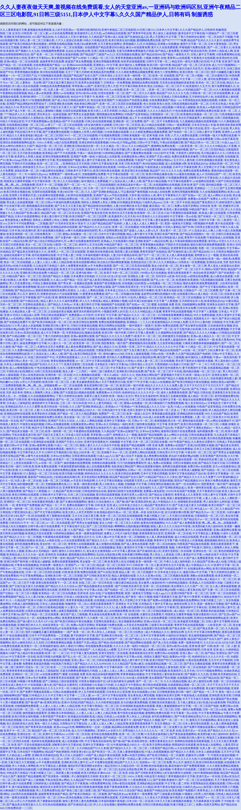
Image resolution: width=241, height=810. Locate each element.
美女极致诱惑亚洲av (88, 382)
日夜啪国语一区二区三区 (164, 114)
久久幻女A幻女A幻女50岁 (111, 276)
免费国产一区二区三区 (112, 413)
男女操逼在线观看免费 (102, 614)
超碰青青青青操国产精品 (53, 794)
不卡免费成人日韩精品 (156, 248)
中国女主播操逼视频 (44, 283)
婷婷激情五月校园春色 (175, 336)
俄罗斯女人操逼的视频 (174, 139)
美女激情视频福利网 (200, 635)
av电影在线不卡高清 (215, 554)
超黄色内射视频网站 (153, 522)
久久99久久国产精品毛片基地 (105, 656)
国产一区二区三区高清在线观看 (131, 265)
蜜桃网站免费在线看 (207, 110)
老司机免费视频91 (218, 79)
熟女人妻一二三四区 (75, 371)
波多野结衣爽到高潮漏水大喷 (158, 293)
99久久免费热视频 (204, 315)
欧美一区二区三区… (136, 89)
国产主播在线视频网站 (73, 501)
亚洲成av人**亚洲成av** (119, 406)
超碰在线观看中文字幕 (17, 255)
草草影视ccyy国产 (82, 86)
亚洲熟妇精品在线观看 (150, 783)
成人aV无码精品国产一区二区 (194, 89)
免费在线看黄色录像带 (185, 156)
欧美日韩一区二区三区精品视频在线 (151, 610)
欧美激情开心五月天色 (87, 33)
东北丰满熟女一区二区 (61, 149)
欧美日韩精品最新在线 (159, 174)
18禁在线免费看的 (79, 220)
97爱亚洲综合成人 (22, 512)
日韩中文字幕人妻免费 (140, 332)
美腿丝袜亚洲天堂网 (168, 695)
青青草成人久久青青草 (30, 198)
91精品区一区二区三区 (61, 272)
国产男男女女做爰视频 (81, 114)
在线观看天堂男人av (136, 480)
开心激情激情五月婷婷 (84, 776)
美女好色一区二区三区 (95, 367)
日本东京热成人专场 (222, 103)
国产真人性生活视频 (165, 642)
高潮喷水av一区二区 (97, 508)
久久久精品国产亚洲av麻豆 (24, 212)
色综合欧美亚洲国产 (103, 100)
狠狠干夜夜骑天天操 (165, 596)
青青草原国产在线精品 (153, 251)
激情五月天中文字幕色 (88, 519)
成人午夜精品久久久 (164, 501)
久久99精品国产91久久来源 (35, 470)
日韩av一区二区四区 (140, 470)
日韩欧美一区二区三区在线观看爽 (210, 93)
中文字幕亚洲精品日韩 (30, 737)
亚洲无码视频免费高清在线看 (40, 589)
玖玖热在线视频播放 (55, 804)
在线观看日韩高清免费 (154, 628)
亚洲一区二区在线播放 (125, 227)
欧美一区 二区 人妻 (225, 646)
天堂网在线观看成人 (35, 304)
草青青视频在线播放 (27, 72)
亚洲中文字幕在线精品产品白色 (171, 389)
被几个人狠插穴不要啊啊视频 (149, 318)
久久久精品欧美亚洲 (105, 308)
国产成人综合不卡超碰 (128, 455)
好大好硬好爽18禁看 (122, 209)
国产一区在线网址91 (188, 484)
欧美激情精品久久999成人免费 (170, 322)
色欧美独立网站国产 (86, 103)
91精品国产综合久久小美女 (161, 477)
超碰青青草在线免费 (52, 61)
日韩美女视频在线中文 (92, 681)
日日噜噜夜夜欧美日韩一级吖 (174, 691)
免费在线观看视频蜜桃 (112, 322)
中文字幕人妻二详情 (69, 255)
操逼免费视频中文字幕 (72, 68)
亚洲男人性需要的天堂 (22, 195)
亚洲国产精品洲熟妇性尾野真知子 (27, 103)
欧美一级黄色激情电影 (89, 533)
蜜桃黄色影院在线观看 (72, 297)
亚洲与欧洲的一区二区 (89, 272)
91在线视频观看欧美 (93, 698)
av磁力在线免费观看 (66, 142)
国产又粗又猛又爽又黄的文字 (60, 82)
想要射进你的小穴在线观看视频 (60, 293)
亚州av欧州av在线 (86, 93)
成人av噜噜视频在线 (21, 367)
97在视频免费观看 (40, 100)
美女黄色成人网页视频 (141, 695)
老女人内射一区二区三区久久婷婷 (119, 522)
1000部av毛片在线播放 (130, 167)
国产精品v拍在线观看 (111, 642)
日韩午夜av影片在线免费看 (44, 526)
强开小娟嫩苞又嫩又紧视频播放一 (45, 632)
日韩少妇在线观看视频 (98, 121)
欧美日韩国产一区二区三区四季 (88, 216)
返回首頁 (142, 40)
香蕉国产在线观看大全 (156, 438)
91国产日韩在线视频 (228, 181)
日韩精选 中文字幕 (223, 322)
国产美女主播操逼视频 (197, 663)
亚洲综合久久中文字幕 (128, 438)
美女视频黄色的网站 (130, 621)
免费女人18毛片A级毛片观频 (121, 533)
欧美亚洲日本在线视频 (135, 170)
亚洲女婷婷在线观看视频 (93, 142)
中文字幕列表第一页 (44, 181)
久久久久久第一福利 (125, 646)
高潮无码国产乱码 (58, 350)
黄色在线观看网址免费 (84, 79)
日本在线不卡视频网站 (30, 751)
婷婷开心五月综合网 (91, 244)
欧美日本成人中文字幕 (17, 427)
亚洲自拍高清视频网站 (223, 716)
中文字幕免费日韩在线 (126, 269)
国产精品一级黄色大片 (176, 54)
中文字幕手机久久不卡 (30, 452)
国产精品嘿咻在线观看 (138, 642)
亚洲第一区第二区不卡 (131, 346)
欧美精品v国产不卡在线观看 (67, 121)
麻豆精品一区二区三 (161, 205)
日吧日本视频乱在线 (185, 463)
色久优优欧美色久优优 (13, 58)
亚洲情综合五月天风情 (76, 163)
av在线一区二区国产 (194, 350)
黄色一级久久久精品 (46, 723)
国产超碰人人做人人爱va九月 (141, 230)
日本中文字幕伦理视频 (111, 234)
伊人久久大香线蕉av (165, 262)
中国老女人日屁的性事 (149, 209)
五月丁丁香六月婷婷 (77, 72)
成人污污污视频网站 (115, 470)
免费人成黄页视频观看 (64, 610)
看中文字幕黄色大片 (169, 195)
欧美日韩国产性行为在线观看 (167, 660)
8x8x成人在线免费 (159, 191)
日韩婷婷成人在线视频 (42, 579)
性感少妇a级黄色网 (85, 43)
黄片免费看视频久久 (224, 86)
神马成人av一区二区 (206, 508)
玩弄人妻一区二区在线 (61, 89)
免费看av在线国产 (198, 198)
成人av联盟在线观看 (174, 639)
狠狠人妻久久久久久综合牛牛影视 (99, 445)
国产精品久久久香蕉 (182, 751)
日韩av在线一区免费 (162, 353)
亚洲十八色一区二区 (132, 459)
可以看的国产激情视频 (134, 191)
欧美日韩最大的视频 (94, 318)
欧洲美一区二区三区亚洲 (110, 96)
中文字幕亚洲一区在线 (22, 656)
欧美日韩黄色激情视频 (89, 787)
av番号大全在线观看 (37, 455)
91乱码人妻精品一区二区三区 (145, 297)
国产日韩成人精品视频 (159, 107)
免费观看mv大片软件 (81, 315)
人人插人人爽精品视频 (90, 290)
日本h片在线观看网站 (27, 216)
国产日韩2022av (127, 329)
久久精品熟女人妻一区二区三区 (28, 311)
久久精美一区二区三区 (100, 617)
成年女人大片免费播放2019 (64, 248)
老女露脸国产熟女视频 (162, 677)
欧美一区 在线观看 (163, 75)
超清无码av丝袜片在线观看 (16, 265)
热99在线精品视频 (153, 163)
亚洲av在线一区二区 (24, 487)
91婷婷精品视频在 (113, 153)
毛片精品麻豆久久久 (213, 153)
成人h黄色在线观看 (221, 276)
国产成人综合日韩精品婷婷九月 (70, 100)
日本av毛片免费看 (36, 677)
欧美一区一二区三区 (57, 653)
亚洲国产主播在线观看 (131, 579)
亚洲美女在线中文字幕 (220, 304)
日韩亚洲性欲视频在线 (161, 484)
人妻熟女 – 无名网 (30, 82)
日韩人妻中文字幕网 (203, 54)
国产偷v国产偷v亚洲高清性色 (133, 501)
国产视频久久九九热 (27, 50)
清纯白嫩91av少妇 (113, 353)
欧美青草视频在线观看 (113, 558)
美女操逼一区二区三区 (77, 417)
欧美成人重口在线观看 (212, 212)
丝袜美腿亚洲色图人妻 (223, 378)
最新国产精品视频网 (150, 434)
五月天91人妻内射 (184, 160)
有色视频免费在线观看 (98, 646)
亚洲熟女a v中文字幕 (105, 65)
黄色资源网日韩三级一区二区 (101, 385)
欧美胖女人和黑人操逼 (28, 156)
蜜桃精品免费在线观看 (145, 82)
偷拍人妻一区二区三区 (104, 769)
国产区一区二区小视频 (189, 75)
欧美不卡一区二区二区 (147, 336)
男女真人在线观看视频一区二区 (25, 202)
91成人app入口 (230, 142)
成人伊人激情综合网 (200, 681)
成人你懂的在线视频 (108, 544)
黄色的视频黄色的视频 (56, 660)
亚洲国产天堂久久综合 (61, 420)
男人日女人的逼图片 (72, 755)
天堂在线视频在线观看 (37, 744)
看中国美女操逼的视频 (150, 198)
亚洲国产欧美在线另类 (193, 50)
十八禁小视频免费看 (12, 702)
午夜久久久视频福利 (145, 448)
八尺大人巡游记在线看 (68, 40)
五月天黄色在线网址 (110, 43)
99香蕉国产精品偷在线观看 (193, 544)
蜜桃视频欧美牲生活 (216, 540)
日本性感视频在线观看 (209, 160)
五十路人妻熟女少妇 (189, 702)
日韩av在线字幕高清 (226, 139)
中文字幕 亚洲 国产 (221, 61)
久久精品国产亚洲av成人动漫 (106, 36)
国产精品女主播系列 (161, 494)
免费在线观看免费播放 (196, 170)
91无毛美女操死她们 (156, 734)
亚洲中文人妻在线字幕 (116, 519)
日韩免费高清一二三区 (47, 234)
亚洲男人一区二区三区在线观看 (66, 251)
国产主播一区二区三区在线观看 (220, 589)
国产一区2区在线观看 (32, 515)
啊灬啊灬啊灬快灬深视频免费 (17, 184)
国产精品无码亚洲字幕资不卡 (114, 720)
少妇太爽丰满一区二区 (221, 350)
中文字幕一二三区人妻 (193, 79)
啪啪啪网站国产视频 (16, 695)
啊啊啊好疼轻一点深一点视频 (93, 727)
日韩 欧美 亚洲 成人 (106, 505)
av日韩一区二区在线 (78, 734)
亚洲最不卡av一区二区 (114, 452)
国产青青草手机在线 (139, 33)
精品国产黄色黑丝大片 (204, 202)
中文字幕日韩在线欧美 (128, 68)
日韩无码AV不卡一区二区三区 (27, 522)
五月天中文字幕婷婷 (129, 649)
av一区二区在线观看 (71, 385)
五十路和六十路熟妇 (180, 318)
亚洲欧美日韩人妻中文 (56, 325)
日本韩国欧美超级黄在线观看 (137, 706)
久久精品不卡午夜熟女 (25, 519)
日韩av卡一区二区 (36, 149)
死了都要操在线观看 (59, 515)
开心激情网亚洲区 (54, 600)
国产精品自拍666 (151, 54)
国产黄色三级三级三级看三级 (78, 790)
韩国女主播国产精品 (156, 656)
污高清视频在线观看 (211, 279)
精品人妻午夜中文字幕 (139, 234)
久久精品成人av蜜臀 (104, 649)
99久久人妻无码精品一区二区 (158, 269)
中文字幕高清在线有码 (98, 741)
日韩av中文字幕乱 (147, 142)
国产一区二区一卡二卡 (77, 184)
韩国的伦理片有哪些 (142, 290)
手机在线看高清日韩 (24, 434)
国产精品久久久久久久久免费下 (114, 336)
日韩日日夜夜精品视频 (165, 79)
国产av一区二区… (36, 547)
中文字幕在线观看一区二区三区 (126, 174)
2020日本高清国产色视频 (180, 491)
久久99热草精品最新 (108, 702)
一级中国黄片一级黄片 (140, 325)
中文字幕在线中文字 (119, 698)
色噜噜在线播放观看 (104, 463)
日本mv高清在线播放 (27, 332)
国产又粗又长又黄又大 (58, 107)
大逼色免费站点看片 (16, 100)
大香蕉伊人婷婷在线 (188, 153)
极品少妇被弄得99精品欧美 (36, 698)
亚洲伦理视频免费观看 (106, 61)
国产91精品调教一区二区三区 (24, 336)
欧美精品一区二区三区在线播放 (183, 297)
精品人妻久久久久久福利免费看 (59, 301)
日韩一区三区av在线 (214, 709)
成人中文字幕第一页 (53, 332)
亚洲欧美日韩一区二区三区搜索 (64, 575)
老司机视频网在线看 (44, 255)
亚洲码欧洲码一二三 (32, 96)
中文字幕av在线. (93, 589)
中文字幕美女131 (120, 367)
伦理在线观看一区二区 (111, 93)
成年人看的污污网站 (72, 646)
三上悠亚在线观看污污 (24, 463)
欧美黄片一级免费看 (141, 794)
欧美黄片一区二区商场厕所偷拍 (112, 448)
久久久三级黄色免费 (93, 357)
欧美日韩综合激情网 (85, 322)
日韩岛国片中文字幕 (114, 410)
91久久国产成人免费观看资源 (183, 522)
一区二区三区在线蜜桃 (84, 135)
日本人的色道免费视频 (215, 329)
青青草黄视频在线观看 (128, 58)
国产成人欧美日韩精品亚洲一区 (103, 279)
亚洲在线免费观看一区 (145, 568)
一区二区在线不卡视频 (219, 36)
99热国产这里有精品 (137, 114)
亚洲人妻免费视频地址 (58, 117)
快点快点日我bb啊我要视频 (113, 262)
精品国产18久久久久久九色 (173, 93)
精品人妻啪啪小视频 (49, 110)
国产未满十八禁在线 (144, 367)
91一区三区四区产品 (25, 75)
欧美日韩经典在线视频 (107, 170)
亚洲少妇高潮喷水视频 (70, 427)
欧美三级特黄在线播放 (142, 424)
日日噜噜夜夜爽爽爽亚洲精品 (174, 315)
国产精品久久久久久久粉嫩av (200, 332)
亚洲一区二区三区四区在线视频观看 (120, 103)
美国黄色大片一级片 (205, 318)
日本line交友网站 (78, 167)
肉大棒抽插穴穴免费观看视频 (166, 403)
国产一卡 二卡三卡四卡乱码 (206, 364)
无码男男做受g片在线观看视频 (59, 628)
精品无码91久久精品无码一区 (108, 258)
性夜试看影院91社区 (205, 614)
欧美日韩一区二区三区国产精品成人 (30, 639)
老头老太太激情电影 (99, 551)
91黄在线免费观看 (196, 660)
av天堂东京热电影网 (83, 480)
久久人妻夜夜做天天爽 (59, 389)
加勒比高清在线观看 (35, 248)
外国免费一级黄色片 (52, 565)
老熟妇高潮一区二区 (221, 163)
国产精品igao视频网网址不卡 (46, 128)
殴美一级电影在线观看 (179, 188)
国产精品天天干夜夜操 (74, 783)
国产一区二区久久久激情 (140, 93)
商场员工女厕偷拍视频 (173, 396)
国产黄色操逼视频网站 (183, 734)
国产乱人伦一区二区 (163, 279)
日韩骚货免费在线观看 (67, 329)
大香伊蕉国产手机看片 (188, 547)
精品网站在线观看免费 (125, 727)
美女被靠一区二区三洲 (193, 265)
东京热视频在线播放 (128, 54)
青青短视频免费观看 (63, 360)
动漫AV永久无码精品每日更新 (118, 498)
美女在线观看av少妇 (143, 691)
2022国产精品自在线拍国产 (165, 350)
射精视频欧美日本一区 (167, 420)
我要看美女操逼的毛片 (98, 427)
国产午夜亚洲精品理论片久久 (191, 716)
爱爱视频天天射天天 (16, 128)
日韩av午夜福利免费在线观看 (62, 202)
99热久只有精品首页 (95, 40)
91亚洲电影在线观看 (43, 441)
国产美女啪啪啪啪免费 (141, 237)
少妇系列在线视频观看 (78, 195)
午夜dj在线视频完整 (171, 142)
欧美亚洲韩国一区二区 (20, 234)
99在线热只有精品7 (28, 558)
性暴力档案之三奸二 (156, 515)
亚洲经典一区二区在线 (58, 374)
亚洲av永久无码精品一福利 (112, 424)
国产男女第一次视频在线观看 (75, 283)
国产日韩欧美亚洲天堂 (125, 286)
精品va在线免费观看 (201, 139)
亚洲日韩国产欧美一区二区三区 (190, 593)
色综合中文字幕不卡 (83, 96)
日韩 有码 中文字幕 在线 (151, 498)
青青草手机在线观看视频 (113, 117)
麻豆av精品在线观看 (83, 350)
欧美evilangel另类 (17, 160)
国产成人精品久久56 (105, 346)
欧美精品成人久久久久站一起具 (154, 406)
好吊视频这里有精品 (129, 202)
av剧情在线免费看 (198, 276)
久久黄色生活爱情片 (203, 441)
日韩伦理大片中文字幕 (170, 452)
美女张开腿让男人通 (123, 149)
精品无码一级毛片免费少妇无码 (190, 61)
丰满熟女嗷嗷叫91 (212, 596)
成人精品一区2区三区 (210, 293)
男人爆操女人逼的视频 (157, 769)
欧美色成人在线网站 (209, 744)
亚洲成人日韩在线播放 (174, 96)
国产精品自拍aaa (24, 290)
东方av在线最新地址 (224, 466)
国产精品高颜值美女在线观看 (96, 586)
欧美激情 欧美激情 (187, 279)
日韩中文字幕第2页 (167, 607)
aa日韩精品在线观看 (114, 33)
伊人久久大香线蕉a (90, 301)
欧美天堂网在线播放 (159, 744)
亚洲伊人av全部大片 (128, 188)
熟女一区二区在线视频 (69, 47)
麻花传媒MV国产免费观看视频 (187, 765)
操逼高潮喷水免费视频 (183, 220)
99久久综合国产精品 (217, 413)
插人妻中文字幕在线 (94, 160)
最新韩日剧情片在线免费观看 (178, 431)
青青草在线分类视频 (37, 227)
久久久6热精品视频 (175, 681)
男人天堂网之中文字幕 (163, 36)
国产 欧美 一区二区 (42, 54)
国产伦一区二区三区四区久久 (73, 399)
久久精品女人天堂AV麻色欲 (71, 36)
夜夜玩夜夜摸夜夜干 (180, 272)
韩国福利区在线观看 (184, 744)
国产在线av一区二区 (194, 195)
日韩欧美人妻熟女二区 (73, 188)
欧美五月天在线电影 (72, 269)
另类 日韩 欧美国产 (129, 163)
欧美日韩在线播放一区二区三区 (199, 424)
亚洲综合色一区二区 (205, 551)
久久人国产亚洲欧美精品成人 (102, 191)
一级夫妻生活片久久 (83, 536)
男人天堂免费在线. (20, 283)
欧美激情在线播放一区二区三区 (199, 114)
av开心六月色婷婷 (30, 382)
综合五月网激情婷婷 (155, 68)
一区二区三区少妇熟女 (130, 632)
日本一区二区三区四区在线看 (188, 438)
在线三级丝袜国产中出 (41, 357)
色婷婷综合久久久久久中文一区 (140, 392)
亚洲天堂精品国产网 (12, 455)
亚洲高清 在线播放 (56, 554)
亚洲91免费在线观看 (119, 318)
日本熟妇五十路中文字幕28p (111, 364)
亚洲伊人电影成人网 (221, 50)
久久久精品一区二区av (114, 146)
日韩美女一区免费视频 (117, 82)
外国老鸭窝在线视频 (153, 188)
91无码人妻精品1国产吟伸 (178, 227)
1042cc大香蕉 (44, 142)
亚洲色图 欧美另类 (220, 695)
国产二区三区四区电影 (100, 526)
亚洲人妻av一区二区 (192, 653)
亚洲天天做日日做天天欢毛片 (185, 68)
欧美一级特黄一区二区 (138, 75)
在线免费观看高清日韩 (89, 89)
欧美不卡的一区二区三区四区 (121, 272)
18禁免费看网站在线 (228, 54)
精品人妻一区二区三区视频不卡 (137, 572)
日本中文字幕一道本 (53, 558)
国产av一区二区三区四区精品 (207, 149)
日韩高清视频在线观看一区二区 (190, 103)
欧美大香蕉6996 (225, 339)
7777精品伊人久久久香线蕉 (20, 114)
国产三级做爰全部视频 (167, 794)
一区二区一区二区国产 (74, 378)
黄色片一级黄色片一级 (201, 339)
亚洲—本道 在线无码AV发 (148, 512)
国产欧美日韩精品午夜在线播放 (28, 43)
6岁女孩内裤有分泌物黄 (98, 124)
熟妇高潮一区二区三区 (179, 508)
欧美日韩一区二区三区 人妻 (58, 382)
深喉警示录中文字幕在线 (203, 177)
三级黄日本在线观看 (161, 625)
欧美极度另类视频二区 (191, 621)
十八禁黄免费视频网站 (144, 519)
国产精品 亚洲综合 (216, 653)
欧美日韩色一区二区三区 (194, 72)
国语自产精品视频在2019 (189, 480)
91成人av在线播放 (160, 382)
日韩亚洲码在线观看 (84, 455)
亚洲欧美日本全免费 (184, 308)
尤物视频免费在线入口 (59, 484)
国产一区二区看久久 (219, 47)
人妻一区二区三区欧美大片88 (211, 417)
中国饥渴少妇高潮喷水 (20, 371)
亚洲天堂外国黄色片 (169, 367)
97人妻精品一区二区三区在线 (40, 473)
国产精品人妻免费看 (167, 50)
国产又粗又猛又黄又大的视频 (189, 505)
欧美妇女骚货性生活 (49, 487)
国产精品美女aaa (118, 794)
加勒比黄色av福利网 (222, 382)
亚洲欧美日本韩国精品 (20, 269)
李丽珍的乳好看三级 (210, 459)
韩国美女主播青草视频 (17, 181)
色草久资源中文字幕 (228, 315)
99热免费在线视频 (150, 227)
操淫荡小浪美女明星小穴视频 (220, 787)
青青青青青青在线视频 (20, 670)
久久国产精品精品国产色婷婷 (104, 223)
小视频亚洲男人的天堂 (114, 311)
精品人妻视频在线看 (124, 575)
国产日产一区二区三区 (151, 255)
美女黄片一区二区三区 (174, 230)
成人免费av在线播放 (160, 463)
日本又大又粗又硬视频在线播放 (212, 448)
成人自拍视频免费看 (98, 466)
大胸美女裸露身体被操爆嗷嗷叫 (201, 343)
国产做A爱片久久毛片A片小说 (35, 621)
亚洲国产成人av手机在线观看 (110, 195)
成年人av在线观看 (175, 198)
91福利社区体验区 (176, 635)
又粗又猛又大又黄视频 (21, 762)
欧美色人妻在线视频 (176, 209)
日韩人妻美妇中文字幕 (188, 554)
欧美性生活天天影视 (121, 212)
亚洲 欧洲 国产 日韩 (193, 184)
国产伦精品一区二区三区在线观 (220, 470)
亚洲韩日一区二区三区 (17, 501)
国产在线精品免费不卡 (17, 322)
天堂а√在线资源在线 (32, 374)
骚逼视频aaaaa (56, 547)
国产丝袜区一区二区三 (182, 131)
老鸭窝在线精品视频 (61, 43)
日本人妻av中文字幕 (108, 536)
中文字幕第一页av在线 (183, 216)
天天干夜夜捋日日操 (113, 382)
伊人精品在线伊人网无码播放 (181, 286)
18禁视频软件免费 (203, 223)
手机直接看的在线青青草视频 (74, 308)
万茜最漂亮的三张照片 (109, 350)
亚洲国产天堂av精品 (158, 156)
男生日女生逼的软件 (147, 396)
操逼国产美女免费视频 (78, 61)
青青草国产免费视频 (28, 505)
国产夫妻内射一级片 (67, 237)
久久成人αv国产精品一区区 (67, 279)
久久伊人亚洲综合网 (85, 117)
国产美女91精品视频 (154, 181)
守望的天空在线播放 (24, 163)
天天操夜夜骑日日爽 (141, 667)
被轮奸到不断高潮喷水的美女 (85, 765)
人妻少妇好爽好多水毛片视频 (130, 205)
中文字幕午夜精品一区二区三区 (100, 706)
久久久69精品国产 (139, 146)
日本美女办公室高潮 (118, 691)
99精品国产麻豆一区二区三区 (206, 209)
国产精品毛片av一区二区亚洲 (40, 68)
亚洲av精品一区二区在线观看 (21, 61)
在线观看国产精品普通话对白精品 (105, 47)
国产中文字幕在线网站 (213, 286)
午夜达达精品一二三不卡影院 (159, 737)
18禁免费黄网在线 (100, 783)
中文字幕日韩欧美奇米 (132, 86)
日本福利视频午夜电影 (96, 255)
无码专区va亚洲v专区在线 (38, 139)
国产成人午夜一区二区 (22, 110)
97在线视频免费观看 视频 (159, 547)
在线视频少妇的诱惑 (134, 283)
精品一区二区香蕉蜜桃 (76, 258)
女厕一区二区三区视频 (56, 480)
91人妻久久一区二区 (60, 343)
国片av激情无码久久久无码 (28, 642)
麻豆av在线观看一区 (35, 89)
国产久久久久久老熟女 (45, 188)
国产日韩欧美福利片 (158, 579)
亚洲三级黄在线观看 (103, 50)
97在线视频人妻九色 (40, 684)
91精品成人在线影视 (108, 156)
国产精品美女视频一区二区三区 (25, 431)
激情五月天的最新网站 (202, 720)
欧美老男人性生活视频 (121, 561)
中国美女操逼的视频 (67, 54)
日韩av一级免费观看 (178, 124)
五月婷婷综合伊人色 (201, 96)
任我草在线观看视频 (75, 110)
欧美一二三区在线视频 (64, 667)
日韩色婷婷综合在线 (94, 491)
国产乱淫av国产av (229, 614)
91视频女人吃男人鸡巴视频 (87, 131)
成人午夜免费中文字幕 (41, 160)
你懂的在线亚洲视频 (82, 339)
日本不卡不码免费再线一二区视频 (28, 223)
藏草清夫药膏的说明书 (86, 311)
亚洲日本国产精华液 (166, 234)
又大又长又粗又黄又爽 (85, 515)
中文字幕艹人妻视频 (166, 301)
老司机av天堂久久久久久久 (224, 241)
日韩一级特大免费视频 (188, 709)
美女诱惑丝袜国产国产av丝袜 (68, 58)
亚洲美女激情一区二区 (225, 374)
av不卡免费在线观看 (100, 265)
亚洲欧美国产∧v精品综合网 (151, 241)
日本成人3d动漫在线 (76, 596)
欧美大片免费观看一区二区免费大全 (161, 727)
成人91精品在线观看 (153, 124)
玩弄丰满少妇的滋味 (140, 301)
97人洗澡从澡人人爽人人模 (125, 181)
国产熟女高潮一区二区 (22, 607)
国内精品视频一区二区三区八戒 (202, 371)
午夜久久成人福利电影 (177, 561)
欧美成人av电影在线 (209, 107)
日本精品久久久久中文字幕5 (93, 149)
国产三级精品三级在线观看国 (60, 681)
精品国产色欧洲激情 (57, 751)
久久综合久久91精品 (75, 709)
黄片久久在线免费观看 (164, 47)
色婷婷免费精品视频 (64, 470)
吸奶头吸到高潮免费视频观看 (207, 244)
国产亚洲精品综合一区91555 (143, 96)
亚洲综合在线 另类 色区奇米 (223, 262)
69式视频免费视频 (67, 579)
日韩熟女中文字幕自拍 (73, 723)
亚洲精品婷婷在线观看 (151, 177)
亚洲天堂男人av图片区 (134, 494)
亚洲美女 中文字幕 (127, 603)
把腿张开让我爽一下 (198, 755)
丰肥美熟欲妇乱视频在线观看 (199, 100)
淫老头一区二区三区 (46, 508)
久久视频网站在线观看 (168, 332)
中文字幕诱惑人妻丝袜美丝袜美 (164, 674)
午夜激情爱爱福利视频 (71, 466)
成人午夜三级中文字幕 (137, 389)
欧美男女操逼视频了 (90, 82)
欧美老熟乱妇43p (198, 163)
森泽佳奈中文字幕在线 (191, 33)
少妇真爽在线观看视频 (50, 195)
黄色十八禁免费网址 (166, 72)
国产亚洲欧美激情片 (165, 779)
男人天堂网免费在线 (110, 230)
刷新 (127, 40)
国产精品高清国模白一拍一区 (197, 234)
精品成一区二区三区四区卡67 (51, 135)
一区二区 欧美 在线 (72, 582)
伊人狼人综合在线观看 (25, 86)
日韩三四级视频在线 (57, 96)
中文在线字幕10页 (14, 205)
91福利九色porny (38, 174)
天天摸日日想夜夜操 (12, 244)
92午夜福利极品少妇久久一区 (37, 308)
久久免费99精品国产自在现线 (29, 350)
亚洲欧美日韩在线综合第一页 (81, 146)
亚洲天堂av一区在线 (194, 730)
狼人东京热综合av (195, 403)
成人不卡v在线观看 (140, 117)
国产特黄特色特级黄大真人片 (91, 177)
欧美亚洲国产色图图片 (182, 790)
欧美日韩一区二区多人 (165, 410)
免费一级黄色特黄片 (190, 642)
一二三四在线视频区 (104, 184)
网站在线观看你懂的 (149, 466)
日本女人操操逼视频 (137, 353)
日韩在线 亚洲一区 (211, 205)
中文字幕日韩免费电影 (207, 632)
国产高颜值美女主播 (12, 438)
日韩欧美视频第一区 (133, 135)
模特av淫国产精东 (215, 269)
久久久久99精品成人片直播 (220, 146)
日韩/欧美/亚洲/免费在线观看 (40, 466)
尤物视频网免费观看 (53, 50)
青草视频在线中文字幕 (181, 776)
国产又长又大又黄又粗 (68, 205)
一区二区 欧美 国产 (11, 744)
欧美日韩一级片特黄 (159, 65)
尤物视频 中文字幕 (120, 441)
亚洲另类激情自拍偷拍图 (21, 769)
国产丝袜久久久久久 (102, 607)
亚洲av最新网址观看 (83, 336)
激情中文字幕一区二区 (193, 43)
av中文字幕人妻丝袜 (124, 551)
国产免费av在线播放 (159, 600)
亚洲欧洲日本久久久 (29, 625)
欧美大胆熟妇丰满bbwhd (95, 772)
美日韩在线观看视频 (52, 72)
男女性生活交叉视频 (32, 107)
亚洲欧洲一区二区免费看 (127, 121)
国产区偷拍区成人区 (137, 36)
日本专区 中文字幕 (106, 315)
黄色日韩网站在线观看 (112, 325)
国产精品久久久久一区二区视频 (22, 536)
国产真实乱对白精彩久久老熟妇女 (24, 117)
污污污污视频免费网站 (209, 670)
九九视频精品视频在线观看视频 (198, 121)
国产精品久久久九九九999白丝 (110, 399)
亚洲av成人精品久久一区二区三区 (210, 336)
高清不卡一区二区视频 (49, 184)
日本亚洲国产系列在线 (213, 455)
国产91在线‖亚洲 (47, 297)
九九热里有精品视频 (169, 343)
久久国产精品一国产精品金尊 (85, 529)
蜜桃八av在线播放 (63, 93)
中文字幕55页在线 (192, 128)
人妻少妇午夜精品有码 (123, 255)
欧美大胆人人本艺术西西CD (128, 107)
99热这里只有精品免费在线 (61, 198)
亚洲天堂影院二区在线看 (78, 364)
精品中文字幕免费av (44, 427)
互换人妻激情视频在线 (130, 751)
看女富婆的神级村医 (12, 227)
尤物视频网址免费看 (168, 128)
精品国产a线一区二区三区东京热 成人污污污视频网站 (204, 65)
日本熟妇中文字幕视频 (22, 297)
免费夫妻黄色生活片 (161, 741)
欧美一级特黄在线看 (86, 484)
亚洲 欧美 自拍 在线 (89, 593)
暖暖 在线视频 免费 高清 (165, 304)
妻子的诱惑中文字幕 (35, 177)
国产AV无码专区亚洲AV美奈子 (67, 223)
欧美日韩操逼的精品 (225, 568)
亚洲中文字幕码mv (39, 58)
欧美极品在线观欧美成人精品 (85, 716)
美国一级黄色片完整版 (177, 223)
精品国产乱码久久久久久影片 (204, 40)
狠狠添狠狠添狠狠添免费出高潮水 (55, 290)
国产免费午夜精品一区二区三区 (92, 107)
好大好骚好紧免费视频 (22, 286)
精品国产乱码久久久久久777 (46, 364)
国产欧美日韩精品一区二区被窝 (165, 755)
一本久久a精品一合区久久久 (118, 374)
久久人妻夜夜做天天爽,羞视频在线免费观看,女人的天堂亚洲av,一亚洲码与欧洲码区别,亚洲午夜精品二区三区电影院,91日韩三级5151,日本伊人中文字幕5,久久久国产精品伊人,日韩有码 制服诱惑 (113, 29)
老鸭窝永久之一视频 (206, 255)
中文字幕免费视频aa (37, 121)
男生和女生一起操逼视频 (52, 114)
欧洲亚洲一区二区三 (57, 339)
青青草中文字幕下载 (166, 540)
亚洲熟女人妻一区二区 (141, 276)
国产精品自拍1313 (65, 139)
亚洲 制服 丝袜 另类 (158, 135)
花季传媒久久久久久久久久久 (139, 730)
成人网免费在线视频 (155, 455)
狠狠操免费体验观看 (165, 117)
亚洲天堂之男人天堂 (106, 86)
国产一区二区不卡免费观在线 (161, 121)
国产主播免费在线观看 (56, 131)
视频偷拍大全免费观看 (98, 269)
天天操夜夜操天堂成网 (206, 801)
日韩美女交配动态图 (206, 227)
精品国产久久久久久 (126, 762)
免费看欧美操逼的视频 (36, 663)
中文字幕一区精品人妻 (127, 758)
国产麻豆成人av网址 (101, 758)
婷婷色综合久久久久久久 (99, 473)
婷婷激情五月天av (33, 167)
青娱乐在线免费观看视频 (197, 399)
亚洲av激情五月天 (215, 68)
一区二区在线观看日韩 (47, 709)
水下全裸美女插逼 (130, 220)
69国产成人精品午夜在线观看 (26, 653)
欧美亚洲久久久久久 (197, 378)
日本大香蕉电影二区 (220, 43)
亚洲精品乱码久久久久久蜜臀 (22, 406)
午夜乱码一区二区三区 (101, 709)
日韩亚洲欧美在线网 (61, 103)
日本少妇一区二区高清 (126, 124)
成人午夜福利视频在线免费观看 (188, 241)
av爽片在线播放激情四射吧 (81, 230)
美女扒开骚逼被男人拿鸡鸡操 (195, 117)
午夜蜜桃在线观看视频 (13, 93)
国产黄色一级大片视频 (138, 596)
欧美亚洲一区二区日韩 (86, 343)
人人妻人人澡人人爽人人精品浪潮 (52, 262)
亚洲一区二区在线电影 (156, 586)
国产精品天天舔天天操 (70, 209)
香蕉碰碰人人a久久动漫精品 (139, 43)
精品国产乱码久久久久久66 (83, 558)
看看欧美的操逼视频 (212, 610)
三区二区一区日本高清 (73, 403)
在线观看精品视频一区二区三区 (25, 124)
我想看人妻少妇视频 (127, 251)
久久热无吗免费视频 (53, 410)
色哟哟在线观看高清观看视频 (192, 741)
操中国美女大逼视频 (182, 797)
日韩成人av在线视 (114, 716)
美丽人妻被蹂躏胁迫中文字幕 (184, 498)
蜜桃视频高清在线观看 (102, 167)
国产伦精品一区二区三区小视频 (98, 579)
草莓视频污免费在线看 (192, 47)
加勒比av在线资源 (116, 237)
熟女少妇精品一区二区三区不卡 (166, 86)
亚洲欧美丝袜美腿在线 (100, 251)
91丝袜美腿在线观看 (117, 131)
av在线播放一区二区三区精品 (164, 283)
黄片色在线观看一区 (227, 223)
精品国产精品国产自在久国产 (80, 75)
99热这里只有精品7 (18, 772)
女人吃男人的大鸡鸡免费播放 (175, 448)
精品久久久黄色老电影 (20, 135)
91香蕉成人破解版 (185, 107)
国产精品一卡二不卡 (53, 505)
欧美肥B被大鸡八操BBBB (207, 526)
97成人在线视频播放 (103, 547)
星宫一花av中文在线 (216, 128)
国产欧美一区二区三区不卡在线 (163, 371)
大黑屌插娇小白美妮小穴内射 (171, 364)
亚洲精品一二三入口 (206, 188)
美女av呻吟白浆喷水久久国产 (17, 146)
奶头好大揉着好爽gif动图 (184, 455)
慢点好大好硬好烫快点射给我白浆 (57, 286)
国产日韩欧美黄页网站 (33, 420)
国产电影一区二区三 (24, 346)
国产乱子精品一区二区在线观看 (210, 389)
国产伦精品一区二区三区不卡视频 (124, 589)
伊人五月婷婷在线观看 (91, 691)
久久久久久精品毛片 (159, 110)
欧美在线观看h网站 (84, 262)
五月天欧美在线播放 (29, 153)
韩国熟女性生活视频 (169, 698)
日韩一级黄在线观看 (93, 237)
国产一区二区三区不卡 (190, 269)
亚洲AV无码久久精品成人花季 (21, 315)
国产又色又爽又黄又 (136, 350)
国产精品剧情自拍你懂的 (97, 205)
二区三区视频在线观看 (175, 575)
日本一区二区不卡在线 (101, 188)
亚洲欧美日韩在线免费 (33, 272)
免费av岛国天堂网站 (186, 205)
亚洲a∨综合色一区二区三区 (160, 621)
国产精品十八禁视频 (35, 491)
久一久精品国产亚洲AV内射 (64, 491)
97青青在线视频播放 (130, 308)
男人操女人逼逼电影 (165, 33)
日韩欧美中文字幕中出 (78, 170)
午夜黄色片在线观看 (203, 58)
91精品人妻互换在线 (189, 589)
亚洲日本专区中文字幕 (56, 79)
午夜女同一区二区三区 (198, 452)
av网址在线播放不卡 (222, 420)
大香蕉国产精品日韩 (161, 748)
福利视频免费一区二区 (210, 431)
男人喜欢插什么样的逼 (216, 501)
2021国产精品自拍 (42, 36)
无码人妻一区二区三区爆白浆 (36, 40)
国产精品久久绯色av (60, 304)
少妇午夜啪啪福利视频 (175, 149)
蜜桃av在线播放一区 (136, 403)
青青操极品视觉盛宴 (49, 258)
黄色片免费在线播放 (217, 480)
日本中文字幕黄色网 (185, 167)
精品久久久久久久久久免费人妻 (164, 385)
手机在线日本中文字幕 (28, 131)
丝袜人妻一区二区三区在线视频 (155, 360)
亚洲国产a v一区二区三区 (65, 318)
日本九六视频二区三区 (140, 258)
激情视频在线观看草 (35, 713)
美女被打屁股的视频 (161, 480)
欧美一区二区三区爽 (131, 734)
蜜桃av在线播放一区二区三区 (80, 234)
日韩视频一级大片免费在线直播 (218, 135)
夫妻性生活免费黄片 (152, 614)
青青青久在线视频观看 (81, 544)
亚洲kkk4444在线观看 (79, 65)
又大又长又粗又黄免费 (224, 741)
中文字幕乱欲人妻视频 (205, 533)
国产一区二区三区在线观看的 (195, 779)
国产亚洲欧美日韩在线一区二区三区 (117, 635)
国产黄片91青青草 (189, 596)
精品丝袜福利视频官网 (105, 674)
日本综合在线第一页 (209, 308)
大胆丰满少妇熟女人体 (142, 195)
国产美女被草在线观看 (193, 325)
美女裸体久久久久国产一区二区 (190, 586)
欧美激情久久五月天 (198, 86)
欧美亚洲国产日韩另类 (13, 399)
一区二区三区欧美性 (12, 727)
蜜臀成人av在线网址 (12, 318)
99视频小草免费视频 (29, 681)
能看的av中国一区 (180, 656)
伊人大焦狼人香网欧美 (25, 765)
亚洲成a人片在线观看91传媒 (117, 241)
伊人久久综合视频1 (68, 181)
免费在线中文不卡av (167, 258)
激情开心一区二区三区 (79, 448)
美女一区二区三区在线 (38, 244)
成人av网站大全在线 (219, 195)
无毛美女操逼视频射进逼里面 (177, 82)
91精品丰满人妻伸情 (82, 688)
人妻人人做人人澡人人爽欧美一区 (143, 223)
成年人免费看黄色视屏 (73, 265)
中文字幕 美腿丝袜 (11, 473)
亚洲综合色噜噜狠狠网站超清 (17, 142)
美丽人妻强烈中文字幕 (129, 547)
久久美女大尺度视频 (156, 797)
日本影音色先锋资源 (183, 579)
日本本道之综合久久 (117, 290)
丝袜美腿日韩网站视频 (135, 554)
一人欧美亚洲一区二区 (189, 146)
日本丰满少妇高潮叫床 (22, 230)
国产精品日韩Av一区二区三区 (202, 142)
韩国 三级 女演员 (10, 33)
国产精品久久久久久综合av (61, 586)
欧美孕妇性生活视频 (44, 413)
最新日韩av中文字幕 (16, 445)
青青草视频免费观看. (52, 448)
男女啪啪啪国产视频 (68, 160)
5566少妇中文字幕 (163, 153)
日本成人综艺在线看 (77, 434)
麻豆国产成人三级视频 (170, 357)
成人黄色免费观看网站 (78, 346)
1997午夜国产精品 (179, 441)
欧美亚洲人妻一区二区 (24, 498)
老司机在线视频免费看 (145, 529)
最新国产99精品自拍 (40, 477)
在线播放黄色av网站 (133, 156)
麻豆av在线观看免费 (138, 47)
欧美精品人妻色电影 (166, 667)
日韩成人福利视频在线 (25, 603)
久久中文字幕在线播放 (109, 480)
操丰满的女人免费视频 (132, 65)
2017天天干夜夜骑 (116, 128)
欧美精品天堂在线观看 (38, 533)
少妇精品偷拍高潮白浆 (28, 79)
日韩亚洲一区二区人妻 (34, 33)
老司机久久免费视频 (119, 357)
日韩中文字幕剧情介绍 (58, 452)
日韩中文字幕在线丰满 (104, 163)
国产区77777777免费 (174, 40)
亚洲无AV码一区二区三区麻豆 (63, 737)
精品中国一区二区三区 (49, 146)
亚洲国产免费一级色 (83, 156)
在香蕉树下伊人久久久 (105, 459)
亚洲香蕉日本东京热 (224, 392)
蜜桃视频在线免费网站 (110, 114)
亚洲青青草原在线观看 (184, 248)
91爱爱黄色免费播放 (92, 293)
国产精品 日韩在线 (200, 392)
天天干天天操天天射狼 (195, 698)
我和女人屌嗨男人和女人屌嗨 (98, 202)
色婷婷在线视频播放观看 (46, 741)
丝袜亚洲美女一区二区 (56, 625)
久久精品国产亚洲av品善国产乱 (120, 431)
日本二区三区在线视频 (142, 399)
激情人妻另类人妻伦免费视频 (79, 801)
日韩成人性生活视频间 (13, 526)
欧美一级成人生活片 (198, 374)
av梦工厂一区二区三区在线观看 (64, 124)
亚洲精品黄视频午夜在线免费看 (41, 378)
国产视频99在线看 (59, 720)
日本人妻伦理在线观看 (195, 723)
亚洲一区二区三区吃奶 (162, 89)
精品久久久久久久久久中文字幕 (165, 346)
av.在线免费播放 (92, 737)
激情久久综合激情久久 (101, 501)
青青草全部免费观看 (157, 459)
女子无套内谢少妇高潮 (216, 297)
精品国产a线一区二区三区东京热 (60, 212)
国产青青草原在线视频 (153, 670)
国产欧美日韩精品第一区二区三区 (52, 322)
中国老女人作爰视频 (191, 540)
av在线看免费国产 (10, 378)
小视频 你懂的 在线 (154, 58)
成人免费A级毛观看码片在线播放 (135, 607)
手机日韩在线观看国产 (54, 315)
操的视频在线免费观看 (77, 463)
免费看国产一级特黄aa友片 (65, 174)
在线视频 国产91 (186, 677)
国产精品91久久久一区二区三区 (137, 315)
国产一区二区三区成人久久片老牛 (107, 297)
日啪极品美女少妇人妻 (53, 529)
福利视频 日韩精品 (107, 688)
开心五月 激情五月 (28, 293)
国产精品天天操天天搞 (211, 463)
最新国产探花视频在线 (107, 283)
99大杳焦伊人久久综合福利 (153, 216)
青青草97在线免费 (195, 237)
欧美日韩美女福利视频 (122, 40)
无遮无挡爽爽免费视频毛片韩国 (135, 50)
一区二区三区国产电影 (205, 706)
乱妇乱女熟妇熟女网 (78, 50)
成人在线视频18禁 (175, 163)
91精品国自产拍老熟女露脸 (132, 100)
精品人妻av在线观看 (40, 93)
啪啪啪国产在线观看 (113, 304)
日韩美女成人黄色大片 (22, 258)
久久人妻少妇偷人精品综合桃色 (44, 596)
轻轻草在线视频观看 (133, 61)
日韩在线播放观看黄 (201, 434)
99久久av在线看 (113, 89)
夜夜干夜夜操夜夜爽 (116, 787)
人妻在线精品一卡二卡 (13, 174)
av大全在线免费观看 (61, 33)
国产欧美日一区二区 (104, 751)
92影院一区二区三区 (65, 244)
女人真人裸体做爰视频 (179, 255)
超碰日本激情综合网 (91, 667)
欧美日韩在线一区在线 (54, 406)
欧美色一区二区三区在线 (210, 82)
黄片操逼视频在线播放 (50, 230)
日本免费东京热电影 (83, 276)
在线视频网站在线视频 (166, 184)
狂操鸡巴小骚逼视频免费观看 (124, 248)
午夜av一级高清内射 (89, 153)
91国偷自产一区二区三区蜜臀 (200, 290)
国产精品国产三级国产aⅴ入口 (97, 54)
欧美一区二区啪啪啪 (133, 536)
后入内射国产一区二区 (114, 639)
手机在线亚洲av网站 (57, 779)
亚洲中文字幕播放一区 (117, 420)
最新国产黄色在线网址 (142, 128)
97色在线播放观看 (183, 110)
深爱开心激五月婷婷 (96, 396)
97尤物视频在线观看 (50, 75)
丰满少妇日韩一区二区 (70, 191)
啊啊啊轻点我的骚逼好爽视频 (131, 526)
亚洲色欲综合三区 (141, 262)
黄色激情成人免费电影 (18, 220)
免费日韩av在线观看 (199, 466)
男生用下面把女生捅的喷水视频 (195, 360)
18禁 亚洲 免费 (155, 445)
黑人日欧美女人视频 (111, 484)
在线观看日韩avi (186, 293)
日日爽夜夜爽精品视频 (58, 642)
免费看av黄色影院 (154, 491)
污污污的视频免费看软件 (131, 463)
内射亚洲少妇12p (81, 751)
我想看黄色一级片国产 (114, 343)
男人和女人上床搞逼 (60, 177)
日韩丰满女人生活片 (111, 75)
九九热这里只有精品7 (46, 265)
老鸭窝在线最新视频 (174, 466)
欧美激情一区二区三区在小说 (151, 212)
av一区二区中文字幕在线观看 (93, 360)
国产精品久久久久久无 (221, 730)
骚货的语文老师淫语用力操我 (57, 787)
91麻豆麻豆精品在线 (125, 582)
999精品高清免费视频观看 (55, 86)
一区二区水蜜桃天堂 (216, 75)
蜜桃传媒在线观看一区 (224, 170)
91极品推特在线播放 (52, 170)
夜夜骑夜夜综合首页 (151, 533)
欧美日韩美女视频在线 (17, 191)
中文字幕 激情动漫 (31, 660)
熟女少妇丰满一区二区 (165, 265)
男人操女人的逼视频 (29, 325)
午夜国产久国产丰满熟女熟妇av (153, 160)
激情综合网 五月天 (185, 603)
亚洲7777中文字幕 (137, 382)
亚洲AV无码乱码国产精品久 (77, 702)
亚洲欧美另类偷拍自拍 (17, 36)
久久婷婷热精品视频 (91, 610)
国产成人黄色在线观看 (134, 544)
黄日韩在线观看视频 (108, 494)
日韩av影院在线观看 (124, 783)
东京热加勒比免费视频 (94, 477)
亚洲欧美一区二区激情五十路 (37, 47)
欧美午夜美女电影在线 (168, 290)
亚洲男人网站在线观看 (17, 188)
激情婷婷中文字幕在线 (45, 403)
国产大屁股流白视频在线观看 (99, 329)
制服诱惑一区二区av (77, 603)
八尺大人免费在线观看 (184, 135)
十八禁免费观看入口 (140, 779)
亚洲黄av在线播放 (168, 43)
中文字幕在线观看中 (180, 181)
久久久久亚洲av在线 (149, 575)
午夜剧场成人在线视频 (158, 167)
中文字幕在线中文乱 (73, 526)
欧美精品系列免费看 (103, 72)
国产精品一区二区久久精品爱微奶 (84, 128)
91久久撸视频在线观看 (226, 89)
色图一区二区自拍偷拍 (211, 248)
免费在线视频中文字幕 (80, 505)
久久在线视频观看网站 (213, 191)
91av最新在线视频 (184, 174)
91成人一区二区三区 (21, 209)
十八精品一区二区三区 (100, 58)
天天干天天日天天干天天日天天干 (204, 385)
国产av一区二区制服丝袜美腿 (122, 293)
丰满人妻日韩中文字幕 (54, 216)
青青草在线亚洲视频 (89, 470)
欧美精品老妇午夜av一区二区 (134, 184)
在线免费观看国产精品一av (49, 65)
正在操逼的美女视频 (60, 311)
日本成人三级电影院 (19, 403)
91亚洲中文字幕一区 (169, 399)
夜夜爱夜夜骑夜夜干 (74, 617)
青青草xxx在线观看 (178, 58)
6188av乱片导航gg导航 (122, 142)
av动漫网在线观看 (203, 181)
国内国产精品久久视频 (56, 276)
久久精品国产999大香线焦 (85, 779)
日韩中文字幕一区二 (158, 61)
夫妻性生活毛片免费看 (50, 346)
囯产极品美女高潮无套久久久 (29, 251)
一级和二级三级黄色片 (102, 371)
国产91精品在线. (29, 301)
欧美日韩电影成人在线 (169, 237)
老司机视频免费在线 (227, 396)
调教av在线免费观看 (37, 318)
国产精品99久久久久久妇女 (95, 227)
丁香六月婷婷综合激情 (191, 36)
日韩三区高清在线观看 (47, 371)
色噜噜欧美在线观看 (190, 501)
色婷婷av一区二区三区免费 (156, 762)
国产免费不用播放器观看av (36, 691)
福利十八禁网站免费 (86, 389)
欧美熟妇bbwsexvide (15, 579)
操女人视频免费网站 (139, 79)
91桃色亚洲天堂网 (64, 639)
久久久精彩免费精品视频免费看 (134, 72)
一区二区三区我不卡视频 (93, 198)
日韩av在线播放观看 (57, 424)
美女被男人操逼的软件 (173, 339)
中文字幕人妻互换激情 (155, 220)
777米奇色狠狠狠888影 (117, 529)
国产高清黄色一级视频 (56, 776)
